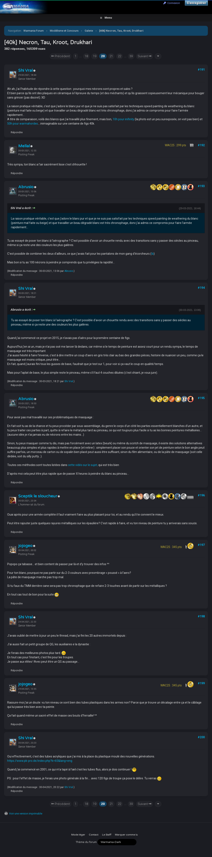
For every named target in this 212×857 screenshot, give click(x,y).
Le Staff (106, 834)
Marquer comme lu (126, 834)
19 (94, 56)
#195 (201, 398)
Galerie (89, 30)
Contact (93, 834)
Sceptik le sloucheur (37, 496)
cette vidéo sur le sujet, (83, 465)
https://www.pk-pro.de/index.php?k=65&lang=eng (39, 760)
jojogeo (25, 545)
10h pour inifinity (123, 119)
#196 (201, 495)
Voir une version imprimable (25, 813)
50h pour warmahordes (22, 123)
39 (131, 56)
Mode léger (78, 834)
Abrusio (26, 186)
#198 (201, 616)
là (152, 253)
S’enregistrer (196, 3)
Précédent (60, 56)
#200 (201, 737)
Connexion (171, 3)
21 (111, 56)
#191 (201, 69)
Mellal (24, 146)
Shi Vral (25, 70)
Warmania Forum (33, 30)
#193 (201, 186)
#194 (201, 287)
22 (119, 56)
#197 (201, 545)
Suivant (144, 56)
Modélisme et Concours (64, 30)
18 (86, 56)
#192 (201, 145)
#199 (201, 683)
